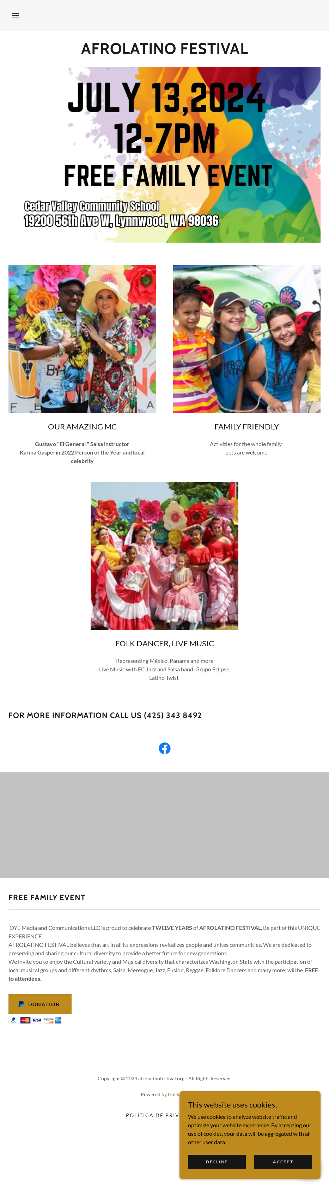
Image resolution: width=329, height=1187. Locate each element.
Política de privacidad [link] (164, 1115)
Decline (217, 1161)
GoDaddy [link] (178, 1094)
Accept (283, 1161)
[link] (164, 51)
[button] (15, 15)
